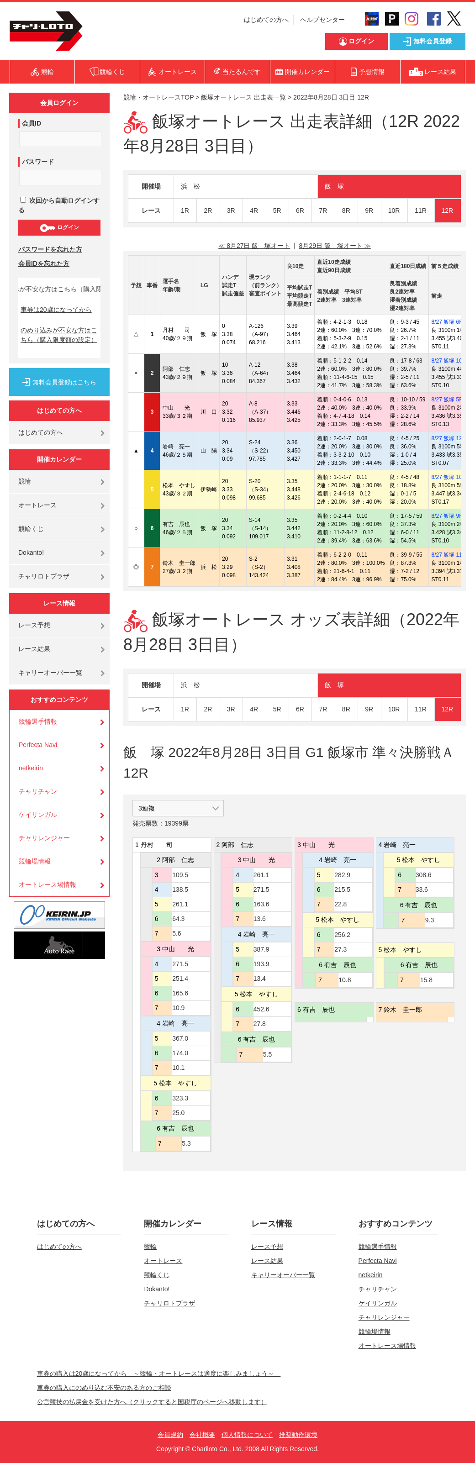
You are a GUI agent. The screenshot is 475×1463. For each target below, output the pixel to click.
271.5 (180, 964)
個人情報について (247, 1434)
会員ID (31, 123)
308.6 (424, 875)
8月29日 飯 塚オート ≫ (335, 245)
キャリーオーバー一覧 (50, 672)
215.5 (342, 889)
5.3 (186, 1143)
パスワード (38, 161)
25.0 (178, 1112)
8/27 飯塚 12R (448, 438)
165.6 (180, 993)
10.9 (178, 1007)
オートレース (37, 505)
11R (421, 210)
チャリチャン (38, 791)
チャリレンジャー (44, 838)
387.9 (261, 949)
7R (323, 210)
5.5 (267, 1054)
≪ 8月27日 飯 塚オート (254, 245)
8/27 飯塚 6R (447, 322)
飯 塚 (334, 186)
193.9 (261, 964)
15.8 (426, 980)
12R (448, 210)
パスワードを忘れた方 (50, 249)
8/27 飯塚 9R (447, 516)
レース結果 (34, 649)
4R (254, 210)
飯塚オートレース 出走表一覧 (243, 97)
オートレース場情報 (47, 884)
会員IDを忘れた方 (43, 263)
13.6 (259, 918)
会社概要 (202, 1434)
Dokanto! (31, 552)
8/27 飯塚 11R (448, 555)
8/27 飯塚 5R (447, 399)
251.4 (180, 978)
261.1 (180, 904)
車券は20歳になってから (56, 309)
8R (346, 210)
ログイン (59, 228)
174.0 (180, 1053)
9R (369, 210)
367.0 (180, 1038)
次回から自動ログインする (59, 205)
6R (300, 210)
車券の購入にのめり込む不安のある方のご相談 (104, 1387)
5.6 (176, 933)
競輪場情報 (35, 861)
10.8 (344, 980)
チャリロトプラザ (43, 576)
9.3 (429, 920)
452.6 (261, 1009)
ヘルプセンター (322, 19)
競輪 (24, 481)
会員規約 (170, 1434)
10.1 (178, 1067)
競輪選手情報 (38, 721)
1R (185, 210)
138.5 (180, 889)
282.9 (342, 875)
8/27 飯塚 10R (448, 361)
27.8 (259, 1023)
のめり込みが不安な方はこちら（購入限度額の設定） (59, 334)
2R (208, 210)
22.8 (340, 904)
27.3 (340, 949)
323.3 (180, 1098)
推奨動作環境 (298, 1434)
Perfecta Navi (38, 744)
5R (277, 210)
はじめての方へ (266, 19)
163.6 (261, 904)
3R (231, 210)
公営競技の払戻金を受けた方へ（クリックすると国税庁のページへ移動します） (152, 1401)
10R (394, 210)
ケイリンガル (38, 814)
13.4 (259, 978)
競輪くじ (31, 528)
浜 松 (190, 186)
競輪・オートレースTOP (158, 97)
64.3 (178, 918)
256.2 (342, 934)
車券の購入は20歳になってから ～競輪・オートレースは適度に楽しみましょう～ (159, 1373)
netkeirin (31, 768)
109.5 (180, 875)
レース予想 (34, 625)
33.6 (422, 889)
